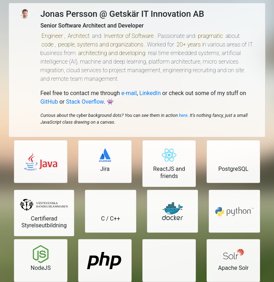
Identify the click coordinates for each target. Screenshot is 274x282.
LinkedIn (150, 93)
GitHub (49, 101)
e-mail (129, 93)
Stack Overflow (85, 101)
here (183, 115)
